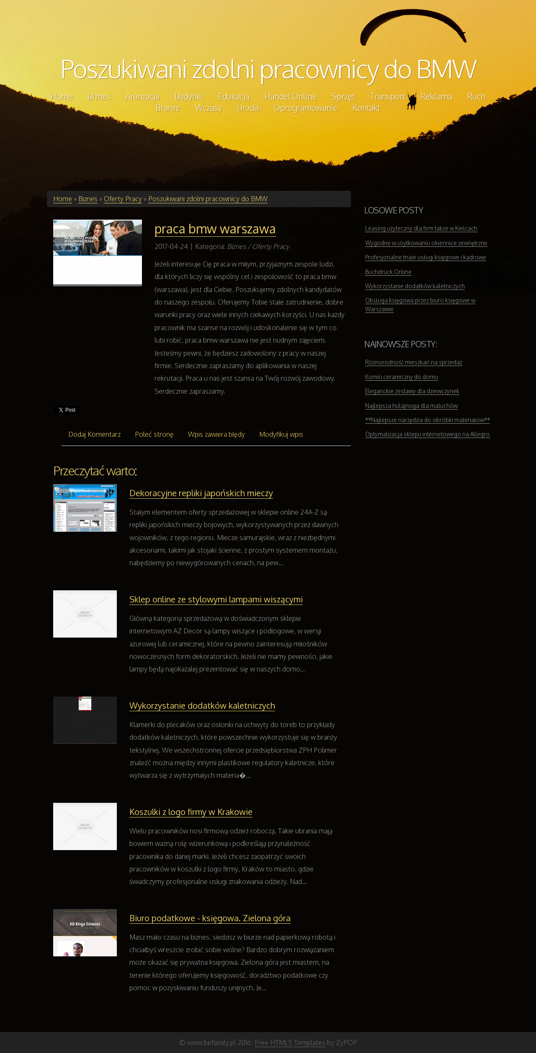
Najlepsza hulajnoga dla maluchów (411, 405)
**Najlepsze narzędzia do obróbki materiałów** (427, 419)
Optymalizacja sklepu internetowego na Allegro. (427, 434)
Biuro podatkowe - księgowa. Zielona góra (210, 917)
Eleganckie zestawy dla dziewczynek (412, 391)
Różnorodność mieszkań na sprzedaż (413, 362)
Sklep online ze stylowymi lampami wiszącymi (216, 599)
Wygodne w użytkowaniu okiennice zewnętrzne (426, 242)
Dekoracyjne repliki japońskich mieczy (201, 492)
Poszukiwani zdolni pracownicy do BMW (268, 68)
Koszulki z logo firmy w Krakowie (191, 811)
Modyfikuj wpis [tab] (281, 434)
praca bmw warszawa (215, 228)
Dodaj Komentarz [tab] (94, 434)
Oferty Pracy (123, 199)
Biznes (88, 199)
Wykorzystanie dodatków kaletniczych (202, 705)
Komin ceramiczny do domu (401, 376)
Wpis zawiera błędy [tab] (216, 434)
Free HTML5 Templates (290, 1042)
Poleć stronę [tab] (154, 434)
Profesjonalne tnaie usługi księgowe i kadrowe (425, 257)
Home (62, 199)
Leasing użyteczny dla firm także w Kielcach (421, 228)
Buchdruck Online (388, 271)
